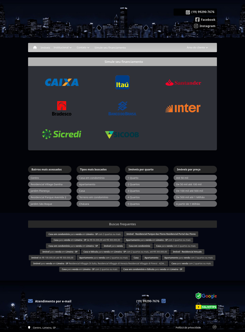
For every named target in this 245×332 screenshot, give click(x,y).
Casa (82, 190)
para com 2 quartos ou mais (103, 257)
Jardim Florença (40, 190)
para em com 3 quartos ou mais (84, 234)
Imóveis (45, 47)
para (113, 245)
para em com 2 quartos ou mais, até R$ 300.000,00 (125, 251)
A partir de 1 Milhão (188, 203)
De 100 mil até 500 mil (189, 190)
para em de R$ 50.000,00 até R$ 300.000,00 (87, 240)
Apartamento (87, 184)
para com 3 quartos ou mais (176, 245)
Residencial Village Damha (46, 184)
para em (73, 245)
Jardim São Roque (41, 203)
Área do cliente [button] (196, 47)
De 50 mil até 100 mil (188, 184)
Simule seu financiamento (110, 47)
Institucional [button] (61, 47)
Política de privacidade (188, 327)
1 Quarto (133, 177)
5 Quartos (134, 203)
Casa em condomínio (92, 177)
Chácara (84, 203)
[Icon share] (205, 19)
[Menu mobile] (35, 47)
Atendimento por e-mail (49, 301)
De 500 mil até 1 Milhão (190, 197)
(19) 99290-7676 (203, 12)
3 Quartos (134, 190)
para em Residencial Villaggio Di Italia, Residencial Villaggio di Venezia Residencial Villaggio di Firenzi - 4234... (99, 263)
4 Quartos (134, 197)
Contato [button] (81, 47)
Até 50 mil (182, 177)
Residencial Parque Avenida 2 (48, 197)
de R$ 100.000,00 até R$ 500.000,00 (52, 257)
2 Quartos (134, 184)
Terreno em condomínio (93, 197)
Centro (35, 177)
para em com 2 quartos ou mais (89, 269)
